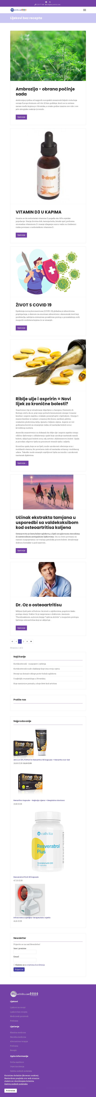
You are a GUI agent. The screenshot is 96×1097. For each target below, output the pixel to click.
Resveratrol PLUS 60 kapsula (26, 877)
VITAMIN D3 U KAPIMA (38, 212)
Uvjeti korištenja (17, 1066)
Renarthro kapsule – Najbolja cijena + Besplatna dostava (39, 800)
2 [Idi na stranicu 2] (23, 641)
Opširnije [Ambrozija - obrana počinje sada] (21, 117)
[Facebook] (46, 2)
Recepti (13, 1050)
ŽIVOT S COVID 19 (34, 305)
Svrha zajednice (17, 1062)
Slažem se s (29, 965)
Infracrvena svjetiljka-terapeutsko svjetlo (32, 917)
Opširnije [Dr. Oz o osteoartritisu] (21, 628)
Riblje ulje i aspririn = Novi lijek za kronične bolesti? (43, 401)
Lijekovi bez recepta (18, 1012)
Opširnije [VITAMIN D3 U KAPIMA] (21, 235)
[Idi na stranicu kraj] (31, 641)
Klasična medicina (18, 1032)
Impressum (15, 1080)
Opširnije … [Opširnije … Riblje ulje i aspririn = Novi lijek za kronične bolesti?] (22, 463)
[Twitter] (50, 2)
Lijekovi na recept (18, 1007)
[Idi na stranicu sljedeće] (27, 641)
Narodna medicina (18, 1037)
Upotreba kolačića (18, 1075)
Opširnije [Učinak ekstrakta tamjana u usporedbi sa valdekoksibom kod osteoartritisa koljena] (21, 550)
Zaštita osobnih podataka (21, 1071)
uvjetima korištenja (35, 965)
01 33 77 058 (40, 4)
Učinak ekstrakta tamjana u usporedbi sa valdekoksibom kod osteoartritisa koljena (47, 522)
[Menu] (84, 10)
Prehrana (14, 1021)
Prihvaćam (10, 1091)
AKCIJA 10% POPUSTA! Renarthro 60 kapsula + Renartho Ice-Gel (42, 760)
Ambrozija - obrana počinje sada (45, 91)
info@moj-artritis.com (53, 4)
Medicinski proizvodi (19, 1016)
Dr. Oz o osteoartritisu (39, 605)
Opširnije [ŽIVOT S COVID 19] (21, 328)
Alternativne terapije (19, 1041)
